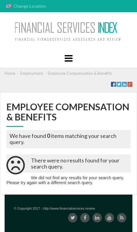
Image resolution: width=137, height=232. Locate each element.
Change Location (26, 6)
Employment (31, 73)
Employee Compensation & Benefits (80, 73)
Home (10, 73)
